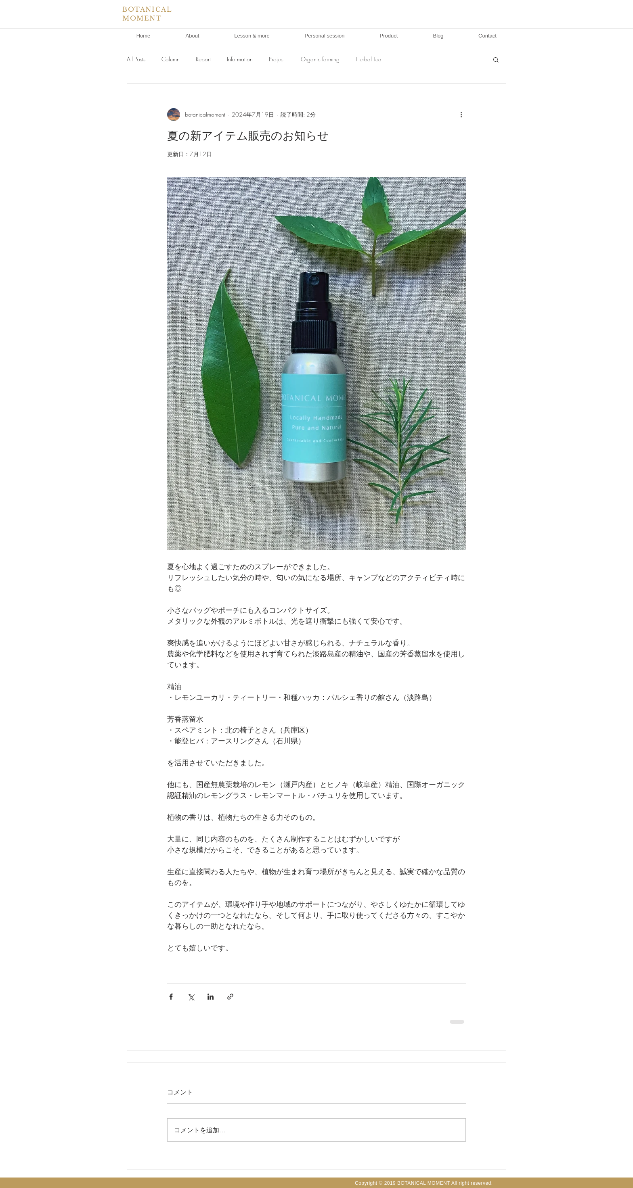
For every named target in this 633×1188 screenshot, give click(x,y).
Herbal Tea (368, 59)
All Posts (136, 59)
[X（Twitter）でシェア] (191, 996)
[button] (496, 59)
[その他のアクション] (461, 114)
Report (203, 59)
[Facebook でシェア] (171, 996)
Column (170, 59)
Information (240, 59)
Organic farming (320, 59)
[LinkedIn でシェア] (210, 996)
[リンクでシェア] (230, 996)
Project (277, 59)
